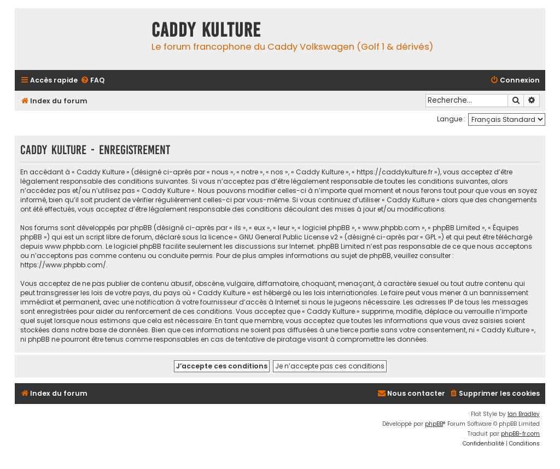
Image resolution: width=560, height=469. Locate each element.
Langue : (451, 119)
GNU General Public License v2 (288, 237)
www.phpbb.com (73, 246)
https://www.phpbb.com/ (63, 264)
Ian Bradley (524, 414)
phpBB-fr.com (520, 434)
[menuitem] (92, 80)
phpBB (434, 424)
